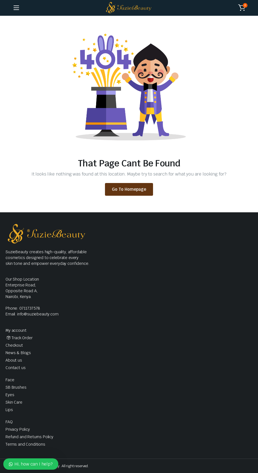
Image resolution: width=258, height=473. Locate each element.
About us (14, 360)
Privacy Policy (18, 429)
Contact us (15, 367)
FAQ (9, 421)
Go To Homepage (129, 189)
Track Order (22, 337)
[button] (241, 7)
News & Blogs (18, 352)
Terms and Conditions (25, 444)
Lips (9, 409)
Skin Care (14, 402)
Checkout (14, 345)
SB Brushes (16, 387)
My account (16, 330)
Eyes (10, 394)
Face (10, 379)
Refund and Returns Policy (29, 436)
